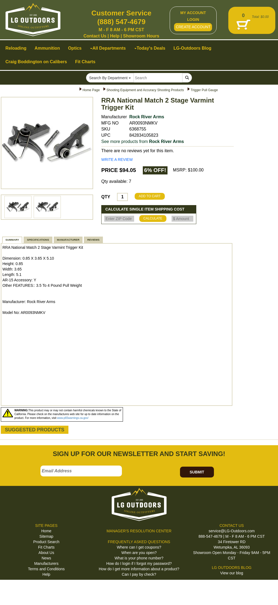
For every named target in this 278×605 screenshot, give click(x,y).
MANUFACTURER (68, 239)
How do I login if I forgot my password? (139, 563)
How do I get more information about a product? (139, 569)
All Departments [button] (108, 48)
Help (114, 36)
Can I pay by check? (139, 574)
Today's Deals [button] (149, 48)
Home (46, 531)
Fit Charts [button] (85, 61)
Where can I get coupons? (139, 547)
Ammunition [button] (47, 48)
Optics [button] (75, 48)
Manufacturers (46, 563)
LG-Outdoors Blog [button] (192, 48)
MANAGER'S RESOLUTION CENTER (138, 531)
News (46, 558)
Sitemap (46, 536)
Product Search (46, 542)
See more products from (142, 141)
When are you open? (139, 552)
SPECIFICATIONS (38, 239)
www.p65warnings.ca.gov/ (73, 417)
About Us (46, 552)
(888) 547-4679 (121, 22)
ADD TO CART (150, 196)
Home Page (91, 90)
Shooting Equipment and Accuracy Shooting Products (145, 90)
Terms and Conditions (46, 569)
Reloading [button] (15, 48)
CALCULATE (152, 218)
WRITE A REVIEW (117, 159)
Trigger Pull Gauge (204, 90)
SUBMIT (196, 472)
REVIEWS (93, 239)
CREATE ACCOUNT (193, 27)
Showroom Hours (141, 36)
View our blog (231, 573)
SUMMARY (12, 239)
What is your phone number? (139, 558)
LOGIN (193, 19)
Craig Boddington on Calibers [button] (36, 61)
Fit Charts (46, 547)
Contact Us (94, 36)
